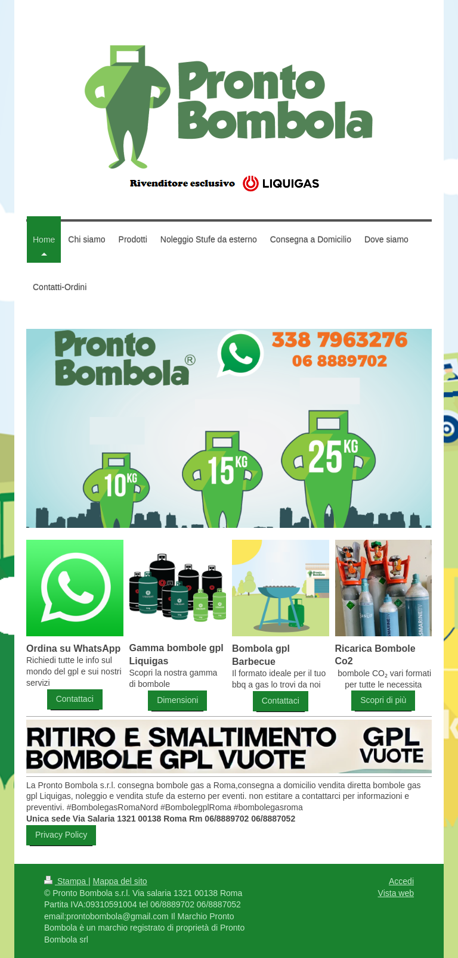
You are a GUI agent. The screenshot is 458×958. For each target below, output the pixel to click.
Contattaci (75, 699)
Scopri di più (383, 700)
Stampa (66, 881)
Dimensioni (177, 700)
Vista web (396, 893)
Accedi (401, 881)
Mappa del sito (120, 881)
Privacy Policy (61, 834)
